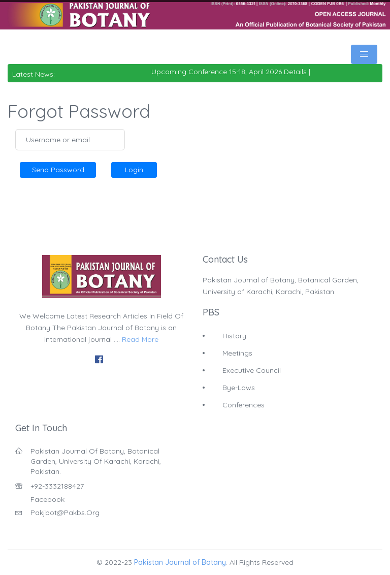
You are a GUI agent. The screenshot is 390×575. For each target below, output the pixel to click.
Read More (140, 339)
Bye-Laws (238, 387)
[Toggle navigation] (364, 54)
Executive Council (251, 370)
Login (134, 169)
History (234, 335)
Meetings (237, 353)
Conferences (243, 404)
